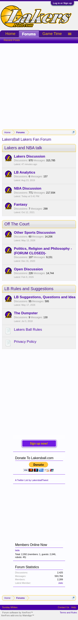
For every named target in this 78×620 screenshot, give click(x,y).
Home (10, 34)
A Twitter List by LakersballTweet (31, 480)
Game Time (52, 34)
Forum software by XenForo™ (17, 612)
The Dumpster (26, 313)
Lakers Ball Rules (28, 329)
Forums (29, 34)
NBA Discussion (27, 188)
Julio (60, 583)
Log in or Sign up (62, 3)
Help (73, 607)
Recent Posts (12, 40)
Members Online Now (31, 545)
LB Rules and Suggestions (28, 288)
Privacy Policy (25, 341)
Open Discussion (28, 269)
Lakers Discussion (29, 156)
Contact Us (63, 607)
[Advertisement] (39, 84)
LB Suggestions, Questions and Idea (45, 297)
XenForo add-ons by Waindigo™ (17, 615)
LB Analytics (24, 172)
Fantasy (20, 204)
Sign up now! (39, 443)
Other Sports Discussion (34, 233)
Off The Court (16, 224)
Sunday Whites (9, 607)
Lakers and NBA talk (23, 147)
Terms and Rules (68, 612)
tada (17, 550)
